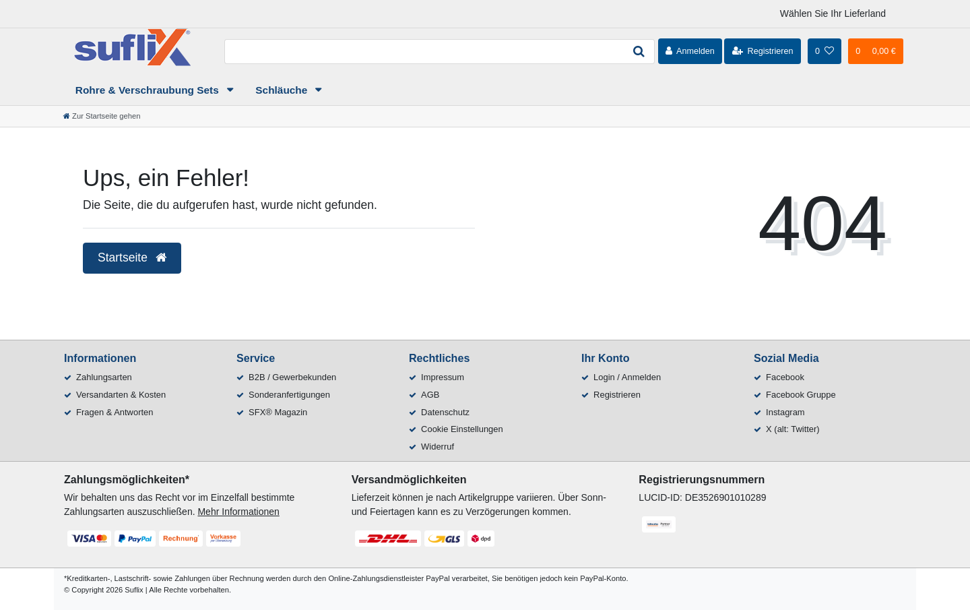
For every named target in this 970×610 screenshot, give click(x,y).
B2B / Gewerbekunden (292, 377)
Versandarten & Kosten (121, 395)
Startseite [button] (132, 257)
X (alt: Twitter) (793, 429)
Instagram (785, 412)
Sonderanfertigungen (289, 395)
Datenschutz (445, 412)
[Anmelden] (690, 51)
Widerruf (437, 446)
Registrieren (617, 395)
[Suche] (639, 51)
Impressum (442, 377)
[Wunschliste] (824, 51)
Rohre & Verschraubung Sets (148, 90)
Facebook (785, 377)
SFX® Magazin (278, 412)
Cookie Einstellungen (462, 429)
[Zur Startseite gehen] (101, 116)
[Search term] (423, 51)
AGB (430, 395)
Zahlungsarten (104, 377)
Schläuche (282, 90)
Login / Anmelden (627, 377)
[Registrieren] (762, 51)
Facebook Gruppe (801, 395)
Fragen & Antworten (114, 412)
